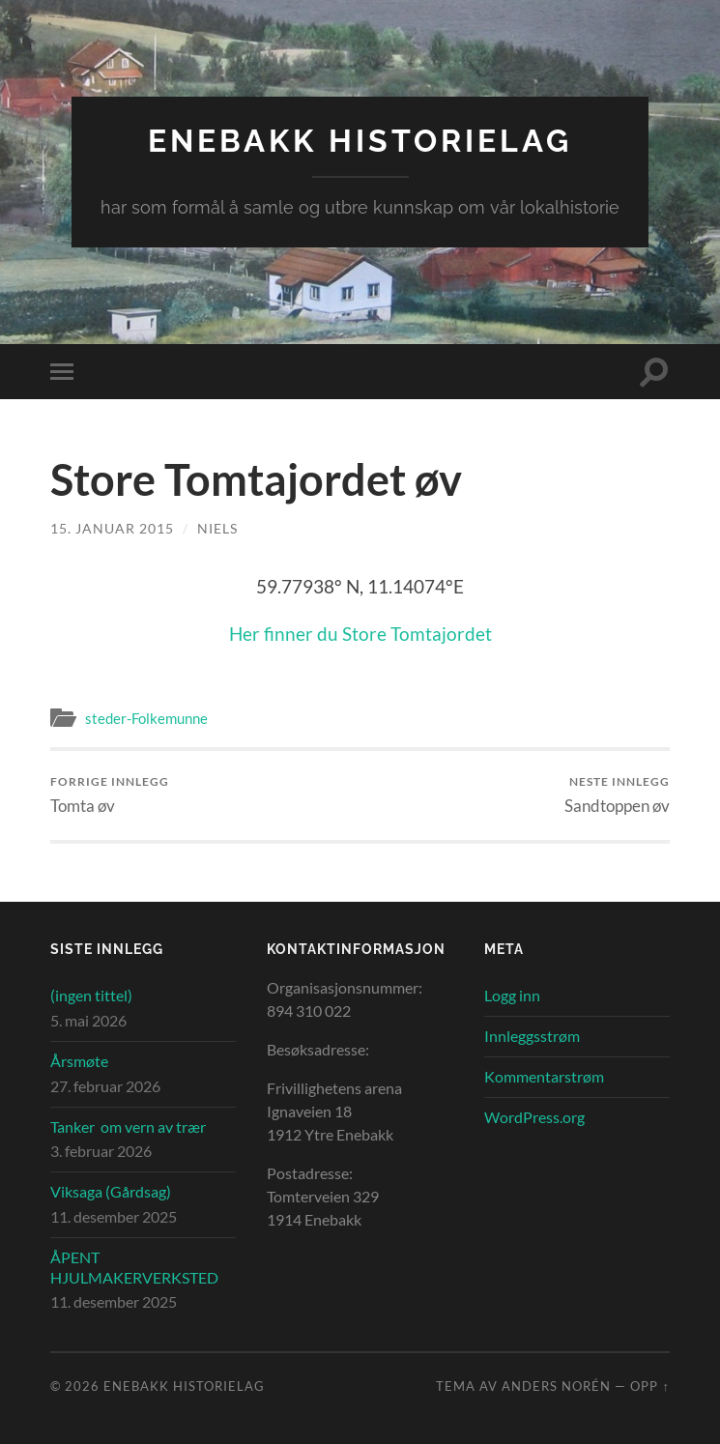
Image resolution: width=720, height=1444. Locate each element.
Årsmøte (79, 1061)
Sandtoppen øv (617, 795)
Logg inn (512, 995)
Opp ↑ (649, 1386)
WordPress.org (534, 1117)
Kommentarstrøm (544, 1076)
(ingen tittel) (91, 995)
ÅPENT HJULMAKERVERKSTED (134, 1267)
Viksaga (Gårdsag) (110, 1191)
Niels (217, 528)
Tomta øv (109, 795)
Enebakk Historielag (360, 141)
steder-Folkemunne (146, 718)
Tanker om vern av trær (128, 1126)
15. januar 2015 (112, 528)
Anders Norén (556, 1386)
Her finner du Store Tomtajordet (360, 633)
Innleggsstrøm (532, 1035)
